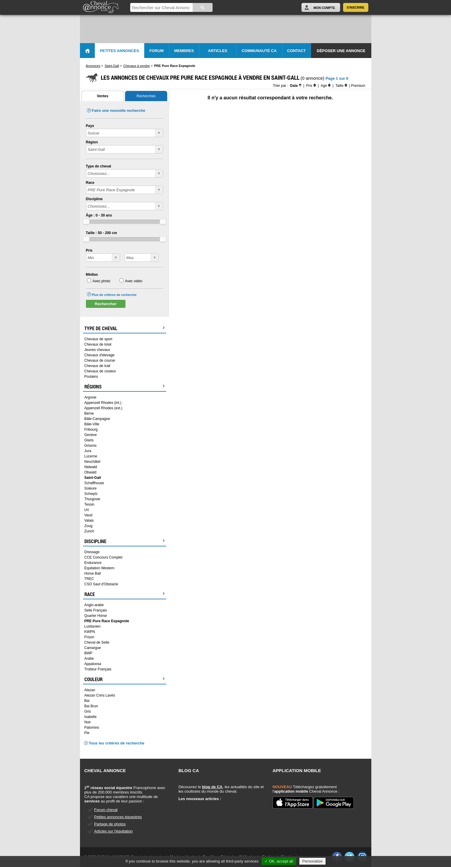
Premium (358, 86)
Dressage (92, 552)
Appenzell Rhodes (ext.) (103, 408)
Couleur (124, 679)
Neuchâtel (92, 462)
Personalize (312, 861)
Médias (92, 274)
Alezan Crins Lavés (99, 695)
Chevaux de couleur (100, 371)
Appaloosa (92, 664)
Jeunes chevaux (97, 350)
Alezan (89, 690)
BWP (88, 653)
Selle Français (95, 610)
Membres (184, 50)
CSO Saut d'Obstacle (101, 584)
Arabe (89, 658)
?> (103, 257)
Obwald (90, 472)
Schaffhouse (94, 483)
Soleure (90, 488)
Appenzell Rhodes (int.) (103, 403)
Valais (89, 520)
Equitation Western (99, 568)
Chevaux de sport (98, 339)
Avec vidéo (133, 281)
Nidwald (90, 467)
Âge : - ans (99, 215)
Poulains (91, 376)
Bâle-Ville (91, 424)
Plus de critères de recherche (114, 295)
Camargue (92, 648)
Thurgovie (92, 499)
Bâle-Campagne (97, 419)
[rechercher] (161, 8)
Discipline (94, 199)
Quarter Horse (95, 616)
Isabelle (90, 717)
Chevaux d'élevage (99, 355)
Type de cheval (98, 166)
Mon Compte (324, 8)
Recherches (145, 96)
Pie (86, 733)
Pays (90, 126)
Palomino (91, 727)
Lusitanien (92, 626)
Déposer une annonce (341, 50)
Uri (86, 510)
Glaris (89, 440)
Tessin (89, 504)
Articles (217, 50)
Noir (87, 722)
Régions (124, 387)
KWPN (89, 632)
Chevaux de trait (97, 366)
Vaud (88, 515)
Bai (86, 701)
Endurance (93, 563)
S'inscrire (355, 7)
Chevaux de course (99, 360)
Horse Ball (92, 573)
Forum (157, 50)
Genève (90, 435)
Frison (89, 637)
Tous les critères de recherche (116, 743)
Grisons (90, 445)
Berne (89, 413)
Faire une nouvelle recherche (118, 110)
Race (90, 183)
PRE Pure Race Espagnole (106, 621)
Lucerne (90, 456)
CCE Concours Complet (103, 557)
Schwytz (91, 494)
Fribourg (91, 429)
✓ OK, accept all (279, 861)
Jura (87, 451)
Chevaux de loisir (98, 344)
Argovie (90, 397)
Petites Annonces (119, 50)
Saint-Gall (92, 478)
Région (92, 142)
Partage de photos (110, 824)
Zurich (89, 531)
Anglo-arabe (94, 605)
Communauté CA (259, 50)
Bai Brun (91, 706)
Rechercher (106, 304)
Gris (87, 711)
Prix (89, 250)
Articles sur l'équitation (113, 831)
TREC (89, 579)
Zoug (88, 526)
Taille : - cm (101, 233)
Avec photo (101, 281)
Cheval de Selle (96, 642)
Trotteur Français (97, 669)
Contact (296, 50)
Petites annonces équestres (118, 817)
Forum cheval (106, 810)
